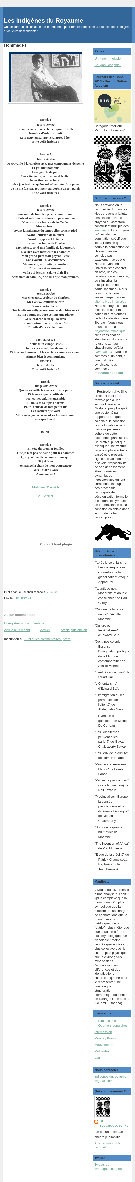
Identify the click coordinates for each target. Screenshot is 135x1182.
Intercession (103, 1032)
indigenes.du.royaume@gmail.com (110, 1079)
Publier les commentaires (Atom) (47, 639)
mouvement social (108, 373)
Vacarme (100, 1058)
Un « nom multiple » (108, 58)
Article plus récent (17, 630)
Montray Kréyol (105, 1038)
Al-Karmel (45, 496)
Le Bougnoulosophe (114, 1123)
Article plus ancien (74, 630)
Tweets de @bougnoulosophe (108, 1167)
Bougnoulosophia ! (107, 65)
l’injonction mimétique (109, 331)
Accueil (45, 630)
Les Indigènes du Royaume (43, 20)
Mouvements (103, 1045)
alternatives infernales (110, 301)
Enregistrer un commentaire (24, 623)
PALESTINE (23, 598)
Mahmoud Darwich (45, 487)
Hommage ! (15, 45)
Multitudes (101, 1051)
